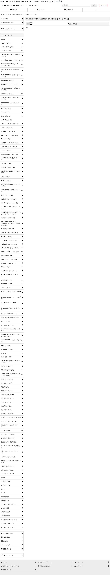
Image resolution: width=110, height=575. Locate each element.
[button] (96, 10)
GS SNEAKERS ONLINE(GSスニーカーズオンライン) (19, 5)
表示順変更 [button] (72, 24)
